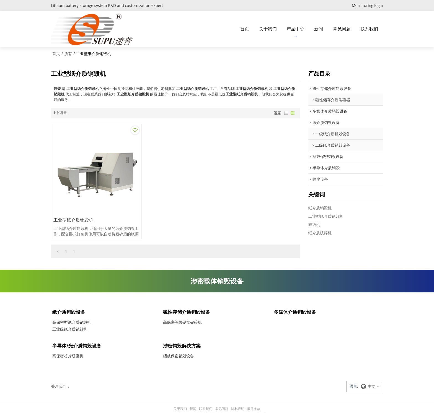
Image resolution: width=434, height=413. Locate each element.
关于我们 (268, 28)
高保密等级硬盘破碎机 (182, 313)
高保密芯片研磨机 (67, 347)
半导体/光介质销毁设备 (78, 337)
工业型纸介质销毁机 (74, 210)
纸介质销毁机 (320, 207)
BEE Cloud (257, 406)
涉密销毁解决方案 (183, 337)
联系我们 (369, 28)
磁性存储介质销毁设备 (188, 302)
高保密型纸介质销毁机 (71, 313)
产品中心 (295, 28)
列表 (286, 112)
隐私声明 (237, 400)
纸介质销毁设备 (69, 302)
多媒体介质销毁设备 (296, 302)
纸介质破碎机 (320, 232)
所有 (68, 53)
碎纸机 (314, 224)
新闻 (318, 28)
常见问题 (342, 28)
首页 (244, 28)
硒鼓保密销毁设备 (178, 347)
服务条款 (253, 400)
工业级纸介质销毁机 (69, 320)
